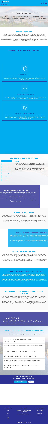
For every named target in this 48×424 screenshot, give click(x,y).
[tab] (6, 161)
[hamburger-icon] (46, 3)
